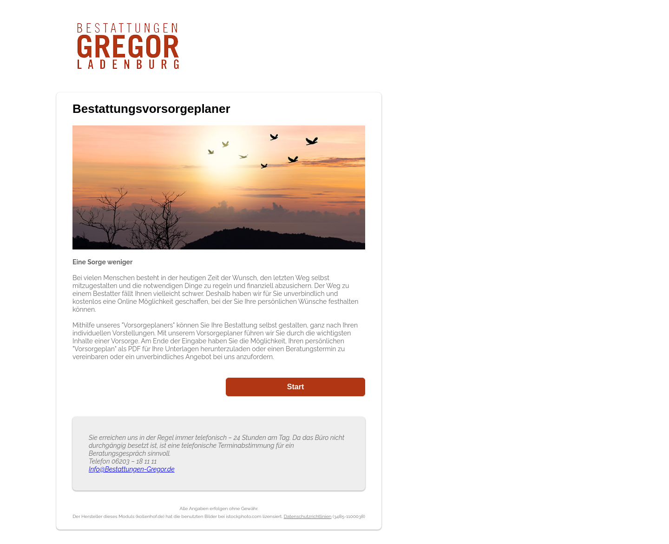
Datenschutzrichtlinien (308, 516)
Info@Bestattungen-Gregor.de (132, 469)
